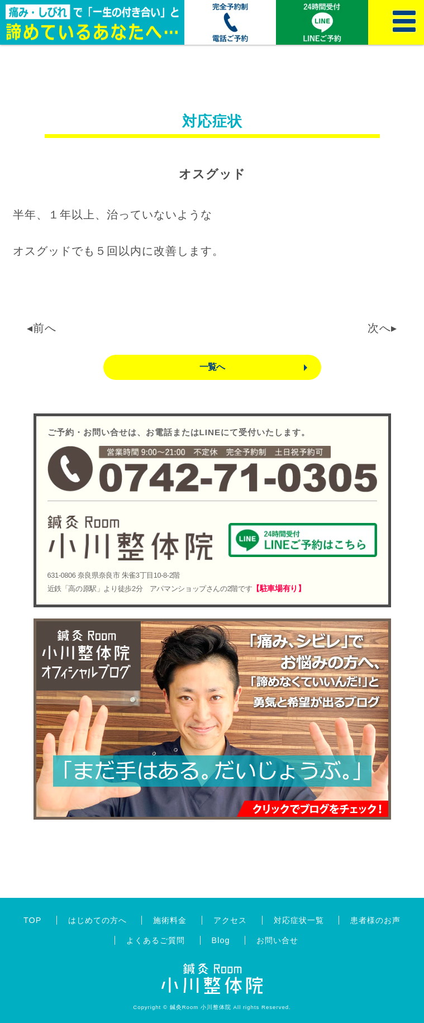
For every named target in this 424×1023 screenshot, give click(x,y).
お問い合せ (277, 940)
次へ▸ (382, 328)
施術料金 (170, 920)
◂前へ (41, 328)
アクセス (230, 920)
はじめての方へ (97, 920)
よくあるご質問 (155, 940)
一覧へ (212, 367)
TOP (32, 920)
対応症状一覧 (299, 920)
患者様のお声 (375, 920)
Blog (221, 940)
